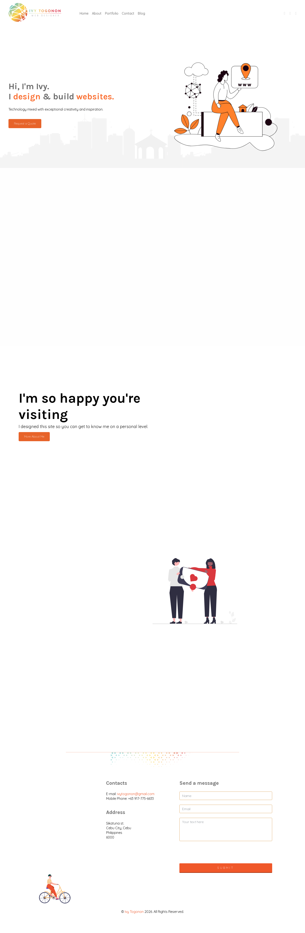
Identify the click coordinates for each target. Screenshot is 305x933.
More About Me (34, 436)
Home (84, 13)
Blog (141, 13)
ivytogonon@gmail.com (135, 794)
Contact (128, 13)
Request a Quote (25, 123)
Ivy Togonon (134, 911)
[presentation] (226, 854)
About (96, 13)
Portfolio (111, 13)
